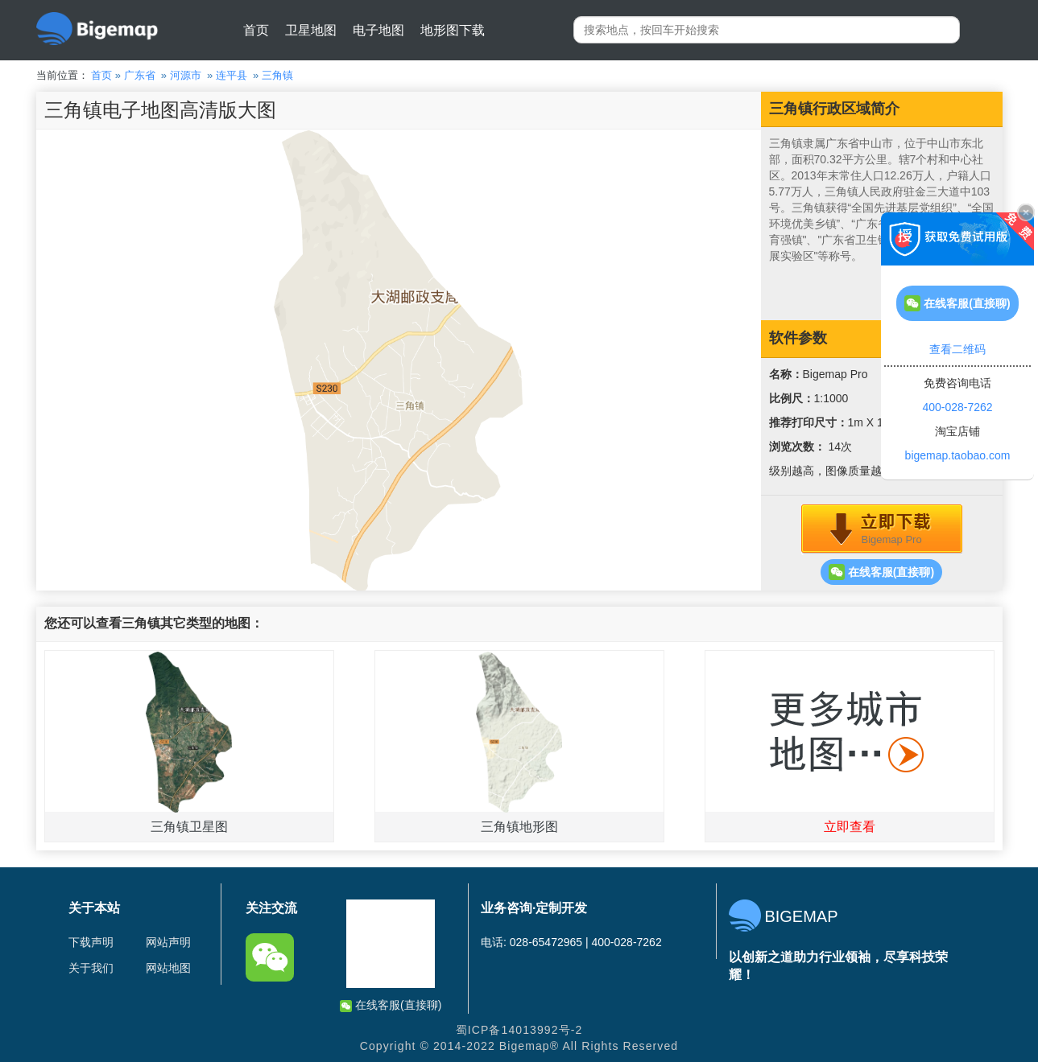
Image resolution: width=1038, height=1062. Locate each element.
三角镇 (277, 75)
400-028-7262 (957, 407)
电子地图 (378, 30)
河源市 (185, 75)
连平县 (231, 75)
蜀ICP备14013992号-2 (519, 1029)
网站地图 (168, 967)
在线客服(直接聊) (881, 572)
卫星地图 (311, 30)
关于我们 (91, 967)
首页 (256, 30)
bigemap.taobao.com (958, 455)
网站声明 (168, 942)
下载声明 (91, 942)
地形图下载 (452, 30)
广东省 (139, 75)
